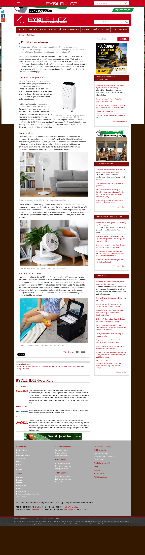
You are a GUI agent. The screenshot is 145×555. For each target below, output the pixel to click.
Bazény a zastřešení (62, 476)
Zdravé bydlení (21, 497)
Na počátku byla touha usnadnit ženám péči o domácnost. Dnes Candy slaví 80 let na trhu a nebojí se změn (110, 253)
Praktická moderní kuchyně (65, 366)
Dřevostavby (20, 453)
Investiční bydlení (61, 450)
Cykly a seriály (100, 450)
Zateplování (20, 458)
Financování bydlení (63, 447)
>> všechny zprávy (120, 372)
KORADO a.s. (22, 407)
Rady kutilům (60, 482)
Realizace (19, 470)
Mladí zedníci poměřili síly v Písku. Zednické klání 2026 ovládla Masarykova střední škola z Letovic (111, 327)
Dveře (18, 464)
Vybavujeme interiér (101, 453)
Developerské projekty (63, 463)
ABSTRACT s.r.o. (38, 509)
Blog (96, 467)
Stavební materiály (23, 456)
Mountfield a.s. (22, 387)
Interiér (19, 474)
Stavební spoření (61, 456)
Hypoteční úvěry (61, 453)
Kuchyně (80, 366)
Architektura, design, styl (104, 447)
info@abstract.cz (70, 509)
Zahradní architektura (63, 479)
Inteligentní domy (61, 469)
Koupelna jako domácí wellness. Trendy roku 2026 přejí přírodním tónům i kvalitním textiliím (110, 312)
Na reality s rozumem (63, 466)
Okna (18, 467)
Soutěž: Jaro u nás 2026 (105, 111)
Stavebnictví (21, 447)
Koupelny (19, 480)
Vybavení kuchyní (47, 366)
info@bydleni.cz (72, 507)
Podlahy (19, 461)
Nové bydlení (60, 460)
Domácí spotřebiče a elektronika (28, 366)
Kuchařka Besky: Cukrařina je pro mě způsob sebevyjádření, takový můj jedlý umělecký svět (110, 238)
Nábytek (19, 488)
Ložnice (19, 483)
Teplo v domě (99, 459)
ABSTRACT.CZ (100, 477)
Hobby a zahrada (22, 369)
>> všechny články (120, 122)
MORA (19, 417)
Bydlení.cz (20, 35)
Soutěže (97, 470)
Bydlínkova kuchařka (102, 463)
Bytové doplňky (21, 491)
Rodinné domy (21, 450)
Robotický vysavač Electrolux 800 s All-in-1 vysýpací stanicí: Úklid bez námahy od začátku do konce (111, 354)
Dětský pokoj (21, 486)
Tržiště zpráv (68, 352)
